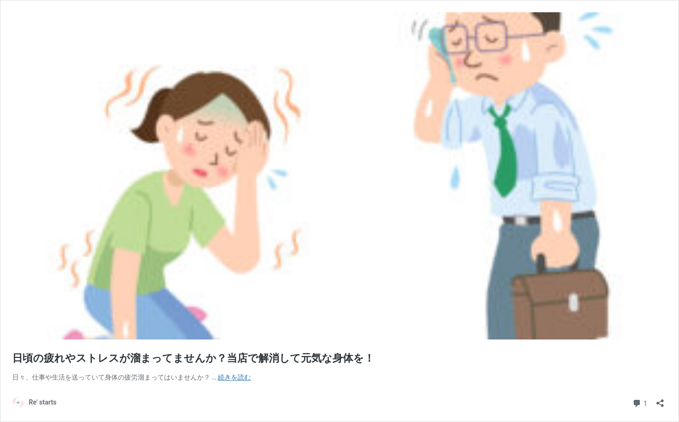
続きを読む (234, 377)
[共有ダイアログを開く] (660, 400)
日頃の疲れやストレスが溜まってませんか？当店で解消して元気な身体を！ (193, 358)
